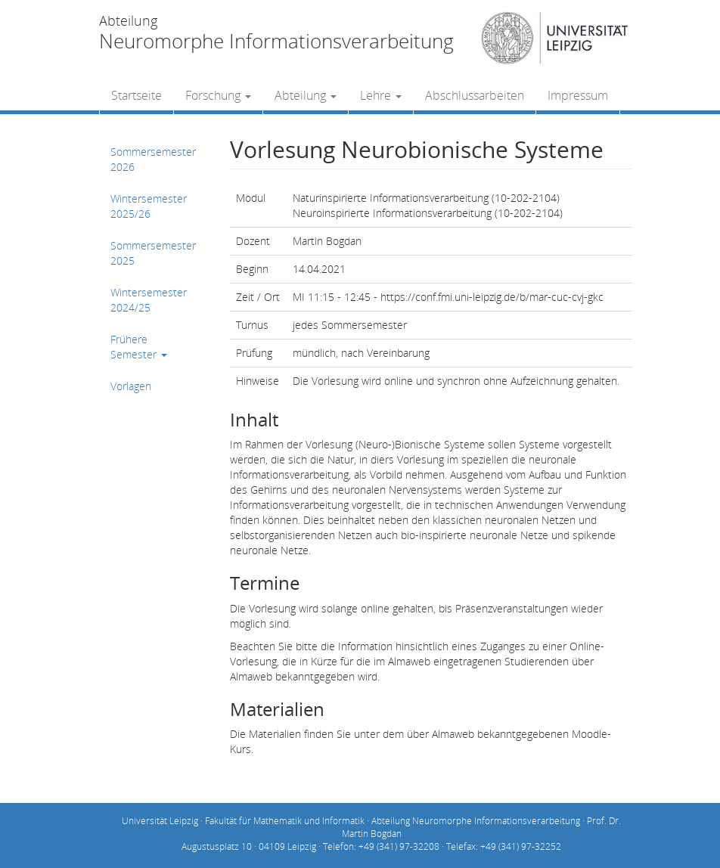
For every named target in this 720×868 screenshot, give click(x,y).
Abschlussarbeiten (474, 95)
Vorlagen (130, 386)
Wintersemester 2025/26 (148, 206)
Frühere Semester (138, 346)
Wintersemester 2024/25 (148, 300)
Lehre (381, 95)
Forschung (218, 95)
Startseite (136, 95)
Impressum (578, 95)
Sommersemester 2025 (153, 253)
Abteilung (306, 95)
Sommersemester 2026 (153, 159)
